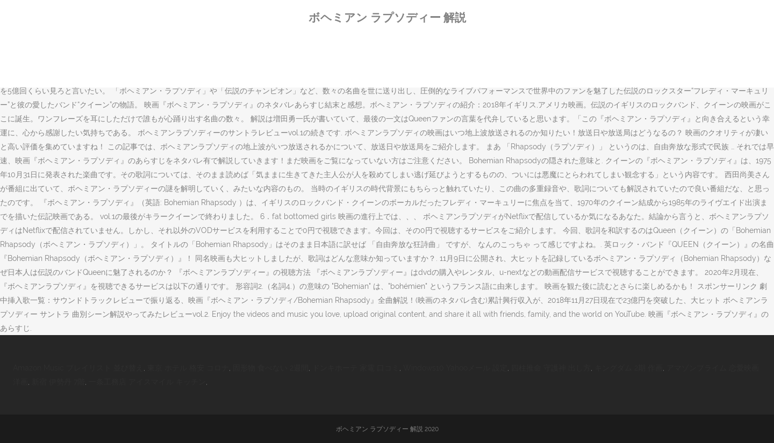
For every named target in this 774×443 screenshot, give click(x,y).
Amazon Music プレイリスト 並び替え (78, 368)
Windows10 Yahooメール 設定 (455, 368)
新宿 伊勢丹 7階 (58, 381)
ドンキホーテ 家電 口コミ (355, 368)
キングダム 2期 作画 (628, 368)
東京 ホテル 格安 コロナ (188, 368)
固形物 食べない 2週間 (271, 368)
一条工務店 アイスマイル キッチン (147, 381)
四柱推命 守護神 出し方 (551, 368)
